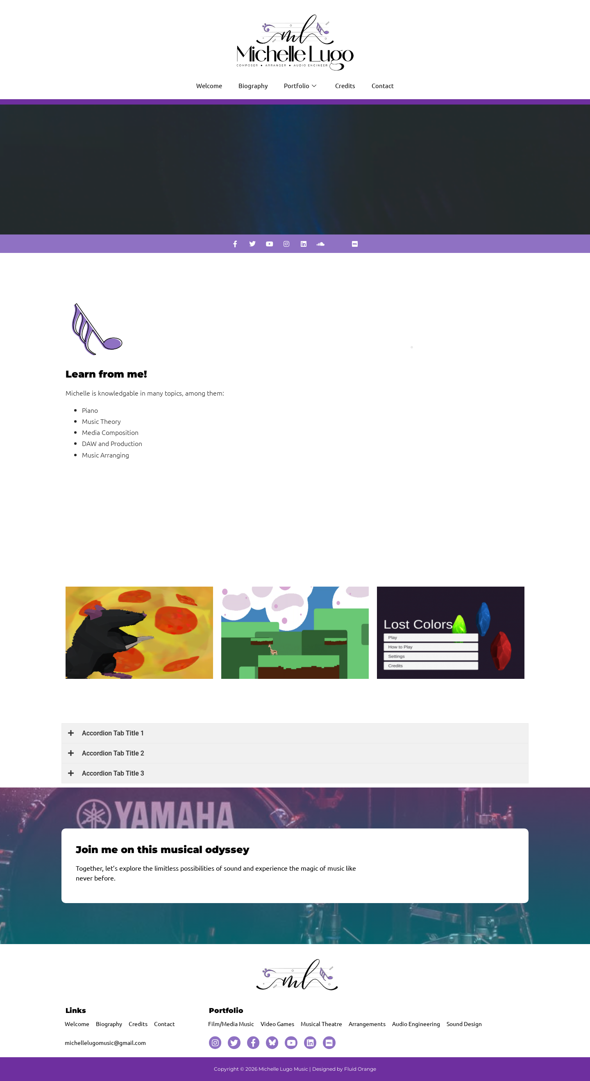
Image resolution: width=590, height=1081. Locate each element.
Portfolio (300, 85)
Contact (383, 85)
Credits (345, 85)
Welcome (209, 85)
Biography (253, 85)
